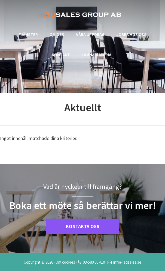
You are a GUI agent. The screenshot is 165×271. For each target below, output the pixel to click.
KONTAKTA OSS (82, 226)
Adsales (82, 14)
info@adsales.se (127, 262)
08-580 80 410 (94, 262)
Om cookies (65, 262)
